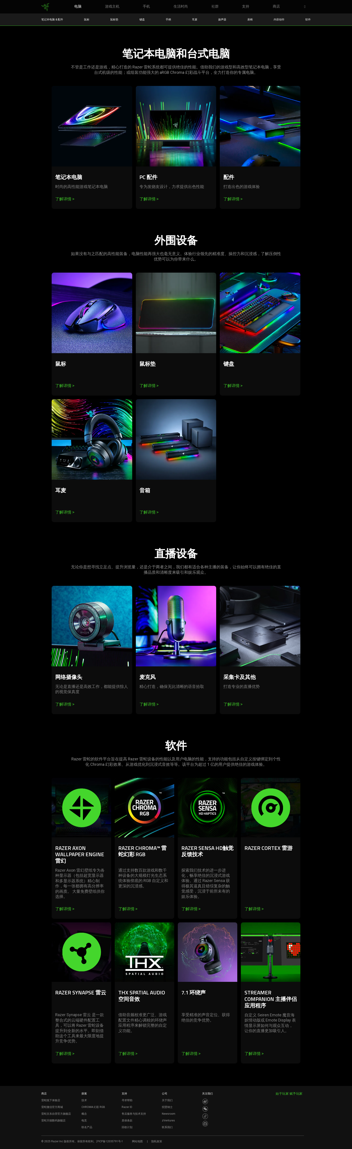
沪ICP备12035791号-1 (109, 1141)
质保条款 (127, 1120)
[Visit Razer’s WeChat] (205, 1109)
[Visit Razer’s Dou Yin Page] (205, 1116)
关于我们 (167, 1100)
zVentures (168, 1120)
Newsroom (168, 1113)
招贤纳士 (167, 1107)
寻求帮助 (127, 1100)
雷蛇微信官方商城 (52, 1107)
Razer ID (127, 1107)
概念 (84, 1113)
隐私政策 (156, 1141)
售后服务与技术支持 (134, 1113)
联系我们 (167, 1127)
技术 (84, 1100)
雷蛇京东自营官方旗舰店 (56, 1113)
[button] (306, 7)
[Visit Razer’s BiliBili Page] (205, 1124)
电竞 (84, 1120)
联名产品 (86, 1127)
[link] (45, 7)
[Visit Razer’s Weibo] (205, 1101)
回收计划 (127, 1127)
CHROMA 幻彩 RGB (93, 1107)
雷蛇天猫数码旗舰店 (53, 1120)
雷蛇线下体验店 (50, 1100)
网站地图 (137, 1141)
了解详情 (64, 199)
